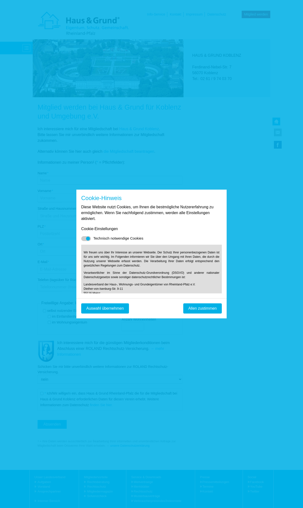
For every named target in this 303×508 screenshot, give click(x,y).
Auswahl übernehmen (105, 308)
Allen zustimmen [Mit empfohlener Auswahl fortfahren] (202, 308)
